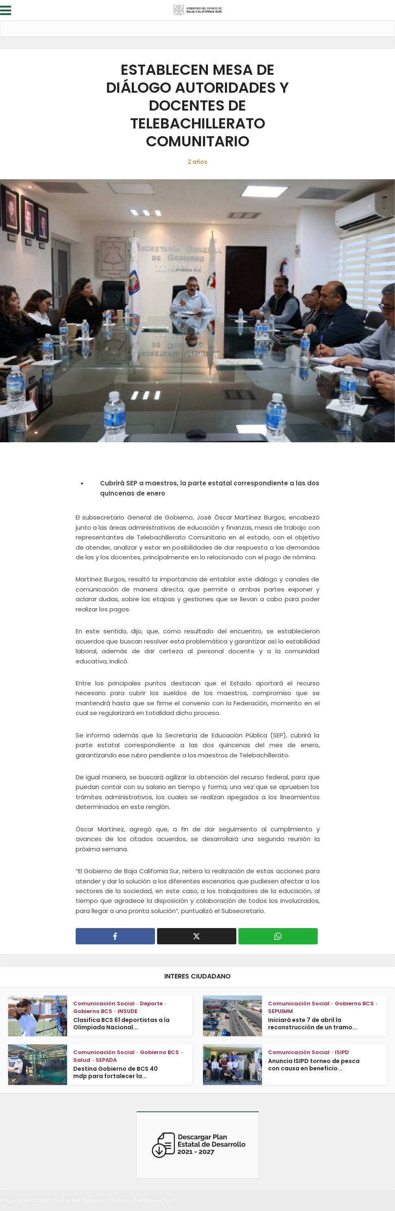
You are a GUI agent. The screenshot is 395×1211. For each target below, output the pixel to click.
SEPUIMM (280, 1011)
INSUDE (127, 1011)
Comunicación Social (104, 1003)
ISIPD (342, 1052)
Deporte (151, 1003)
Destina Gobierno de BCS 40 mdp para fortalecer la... (115, 1072)
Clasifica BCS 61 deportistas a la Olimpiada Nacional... (121, 1023)
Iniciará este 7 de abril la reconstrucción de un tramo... (312, 1023)
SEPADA (106, 1060)
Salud (81, 1060)
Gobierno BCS (92, 1011)
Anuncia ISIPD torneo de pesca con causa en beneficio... (314, 1064)
